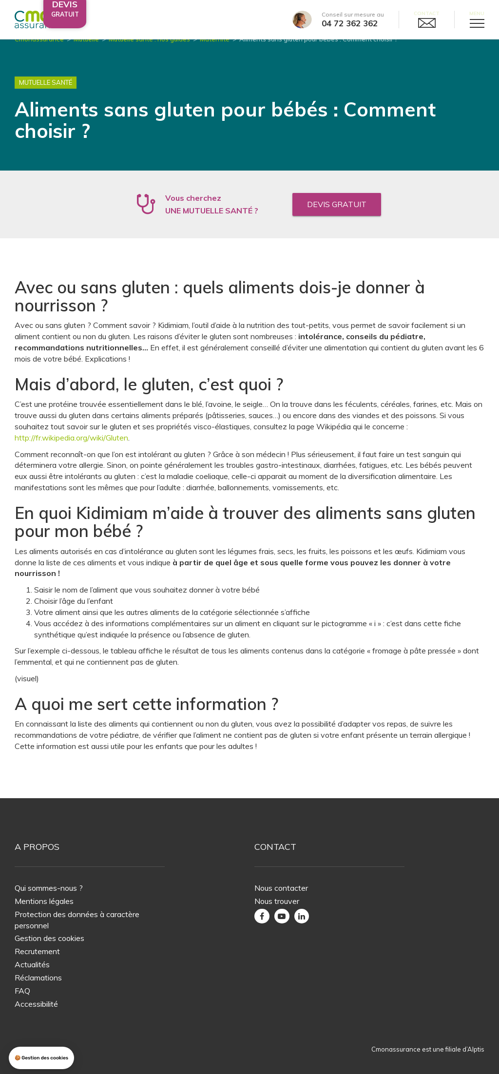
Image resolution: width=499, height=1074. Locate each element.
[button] (41, 1058)
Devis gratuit (336, 216)
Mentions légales (44, 901)
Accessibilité (36, 1004)
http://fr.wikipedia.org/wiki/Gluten (71, 449)
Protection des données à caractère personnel (77, 919)
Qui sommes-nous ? (49, 888)
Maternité (215, 51)
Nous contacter (281, 888)
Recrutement (37, 951)
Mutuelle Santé (45, 94)
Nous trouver (276, 901)
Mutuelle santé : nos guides (149, 51)
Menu (476, 14)
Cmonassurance (39, 51)
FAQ (22, 991)
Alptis (475, 1049)
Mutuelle (86, 51)
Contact (427, 14)
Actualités (32, 964)
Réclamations (38, 977)
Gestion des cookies (49, 938)
